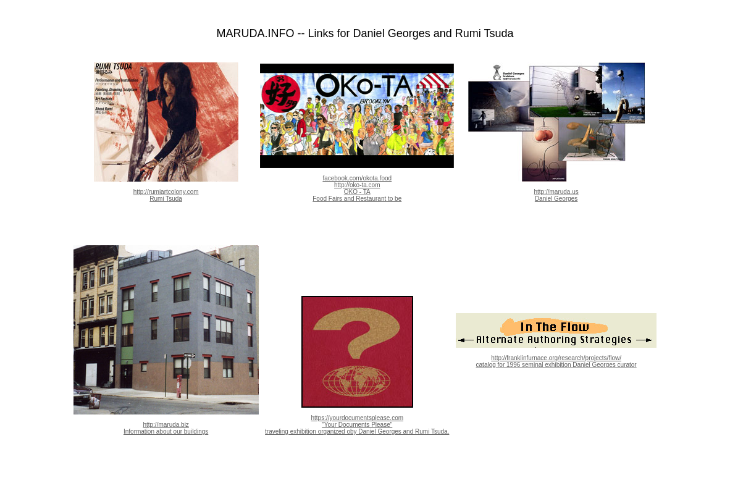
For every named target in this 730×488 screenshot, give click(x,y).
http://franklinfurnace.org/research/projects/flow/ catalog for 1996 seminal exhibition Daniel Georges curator (556, 355)
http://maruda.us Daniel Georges (556, 189)
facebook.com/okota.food (357, 178)
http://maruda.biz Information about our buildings (166, 422)
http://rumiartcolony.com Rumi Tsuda (166, 189)
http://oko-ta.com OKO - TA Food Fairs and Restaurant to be (357, 192)
